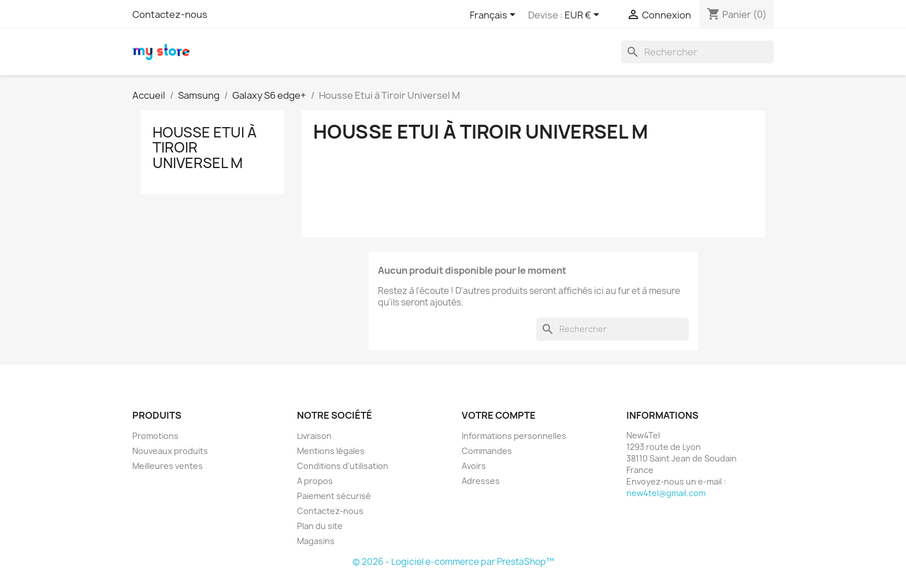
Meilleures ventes (167, 465)
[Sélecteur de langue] (494, 16)
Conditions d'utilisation (342, 465)
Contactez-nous (169, 14)
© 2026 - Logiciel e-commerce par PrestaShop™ (453, 562)
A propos (315, 480)
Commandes (487, 450)
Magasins (316, 540)
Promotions (155, 435)
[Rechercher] (697, 52)
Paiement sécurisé (334, 495)
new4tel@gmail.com (666, 492)
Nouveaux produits (170, 450)
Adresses (481, 480)
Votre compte (499, 415)
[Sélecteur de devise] (584, 16)
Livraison (314, 435)
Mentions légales (331, 450)
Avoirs (474, 465)
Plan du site (320, 525)
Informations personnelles (514, 435)
